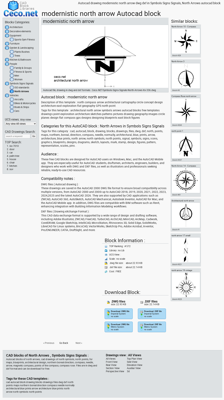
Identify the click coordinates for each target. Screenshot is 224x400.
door (12, 149)
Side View (132, 361)
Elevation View (134, 365)
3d (128, 371)
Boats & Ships (19, 107)
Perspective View (115, 371)
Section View (113, 368)
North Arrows (19, 91)
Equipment (13, 36)
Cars (14, 111)
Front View (111, 361)
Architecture (14, 27)
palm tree (14, 155)
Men (14, 76)
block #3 (176, 90)
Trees (15, 56)
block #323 (177, 299)
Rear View (111, 365)
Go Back (63, 343)
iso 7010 (14, 146)
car (11, 152)
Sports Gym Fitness (22, 40)
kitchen (13, 165)
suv (11, 169)
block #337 (177, 160)
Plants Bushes (20, 52)
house (12, 159)
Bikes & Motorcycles (23, 103)
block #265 (177, 125)
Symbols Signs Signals (19, 84)
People (11, 64)
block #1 (176, 229)
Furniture (12, 44)
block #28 (176, 55)
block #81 (176, 195)
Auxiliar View (134, 368)
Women (16, 80)
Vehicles (12, 95)
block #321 (177, 264)
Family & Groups (21, 68)
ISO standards (19, 88)
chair (12, 162)
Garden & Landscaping (19, 48)
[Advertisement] (70, 261)
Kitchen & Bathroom (18, 60)
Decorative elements (18, 31)
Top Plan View (134, 358)
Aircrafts (16, 99)
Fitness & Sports (21, 72)
